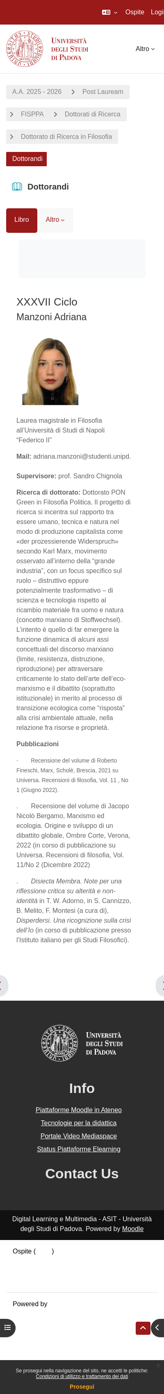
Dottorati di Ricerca (93, 114)
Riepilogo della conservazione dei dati (68, 1261)
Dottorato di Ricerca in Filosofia (66, 136)
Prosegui (82, 1386)
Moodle (133, 1228)
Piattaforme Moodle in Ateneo (79, 1109)
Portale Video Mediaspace (79, 1136)
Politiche (25, 1270)
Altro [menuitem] (142, 48)
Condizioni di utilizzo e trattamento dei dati (82, 1376)
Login (44, 1251)
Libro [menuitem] (21, 219)
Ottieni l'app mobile (40, 1280)
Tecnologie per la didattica (78, 1123)
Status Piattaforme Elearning (79, 1149)
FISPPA (32, 114)
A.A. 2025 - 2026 (36, 91)
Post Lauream (102, 91)
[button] (109, 12)
